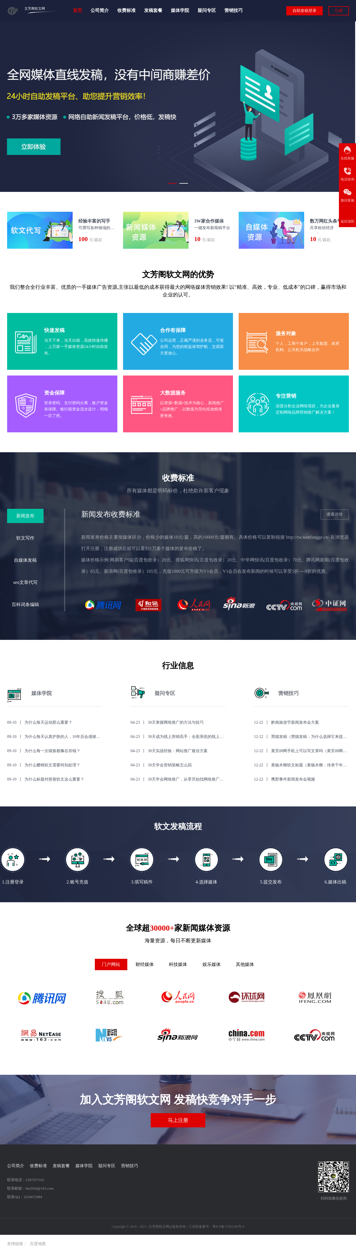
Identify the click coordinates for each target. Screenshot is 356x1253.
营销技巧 (233, 10)
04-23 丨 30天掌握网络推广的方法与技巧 (167, 722)
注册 (339, 11)
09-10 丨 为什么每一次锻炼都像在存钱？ (43, 751)
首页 (77, 10)
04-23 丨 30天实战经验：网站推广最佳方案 (169, 751)
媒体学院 (180, 10)
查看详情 (335, 514)
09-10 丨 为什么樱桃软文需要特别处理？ (43, 765)
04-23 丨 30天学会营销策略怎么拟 (161, 765)
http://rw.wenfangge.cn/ (307, 537)
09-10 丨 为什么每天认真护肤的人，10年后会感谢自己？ (54, 737)
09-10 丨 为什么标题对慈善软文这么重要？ (45, 779)
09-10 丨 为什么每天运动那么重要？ (39, 722)
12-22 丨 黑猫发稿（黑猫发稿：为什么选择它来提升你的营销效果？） (301, 737)
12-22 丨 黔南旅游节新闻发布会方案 (286, 722)
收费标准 (126, 10)
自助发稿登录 (304, 11)
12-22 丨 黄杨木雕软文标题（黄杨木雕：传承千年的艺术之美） (301, 765)
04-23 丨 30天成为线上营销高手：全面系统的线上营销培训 (177, 737)
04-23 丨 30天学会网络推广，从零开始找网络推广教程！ (177, 779)
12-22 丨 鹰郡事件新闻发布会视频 (284, 779)
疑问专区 (207, 10)
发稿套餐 (153, 10)
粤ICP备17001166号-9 (228, 1227)
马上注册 (178, 1120)
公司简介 (100, 10)
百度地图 (38, 1244)
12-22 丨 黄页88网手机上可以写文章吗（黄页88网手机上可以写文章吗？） (301, 751)
